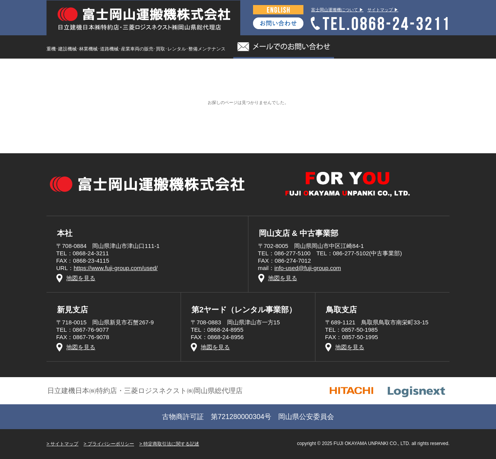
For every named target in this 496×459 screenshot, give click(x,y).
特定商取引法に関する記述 (171, 444)
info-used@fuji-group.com (307, 268)
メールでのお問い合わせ (283, 47)
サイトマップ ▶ (382, 9)
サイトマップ (64, 444)
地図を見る (80, 278)
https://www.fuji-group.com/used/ (116, 268)
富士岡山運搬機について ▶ (337, 9)
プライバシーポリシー (111, 444)
